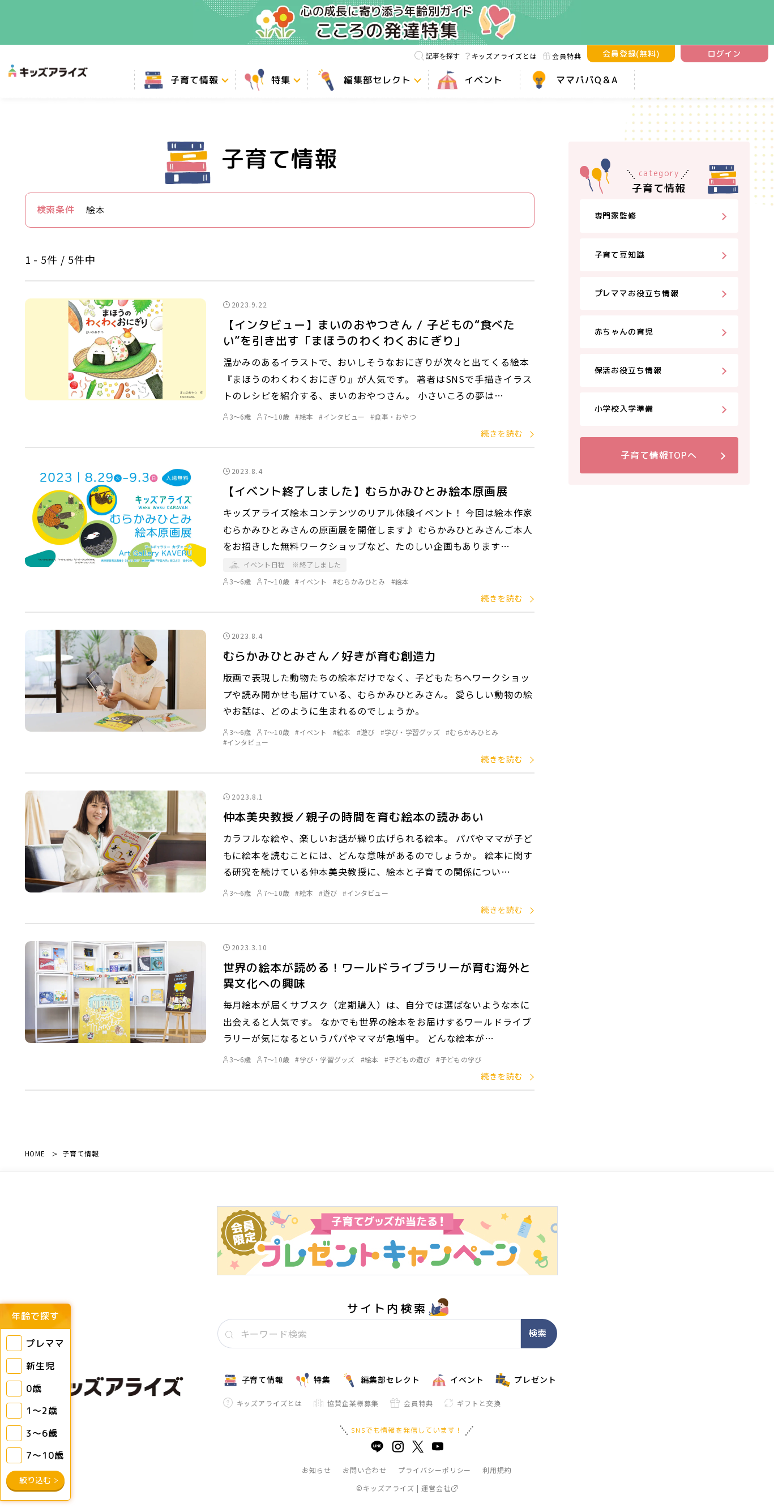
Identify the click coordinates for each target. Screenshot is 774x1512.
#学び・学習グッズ (410, 732)
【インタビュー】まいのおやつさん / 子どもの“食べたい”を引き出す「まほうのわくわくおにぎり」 (369, 332)
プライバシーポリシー (435, 1470)
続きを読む (502, 433)
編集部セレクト (381, 1380)
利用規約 (497, 1470)
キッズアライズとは (501, 56)
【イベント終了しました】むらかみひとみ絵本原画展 (365, 491)
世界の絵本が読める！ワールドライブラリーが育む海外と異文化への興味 (377, 975)
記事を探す (437, 56)
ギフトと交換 (472, 1403)
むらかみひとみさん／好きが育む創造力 (330, 656)
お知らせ (316, 1470)
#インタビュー (342, 416)
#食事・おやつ (393, 416)
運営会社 (439, 1488)
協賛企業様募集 (346, 1403)
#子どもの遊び (407, 1059)
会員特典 (562, 56)
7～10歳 (273, 416)
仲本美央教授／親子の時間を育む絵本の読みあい (353, 817)
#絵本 (304, 416)
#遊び (366, 732)
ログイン (725, 53)
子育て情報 (80, 1153)
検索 (537, 1333)
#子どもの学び (459, 1059)
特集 (313, 1380)
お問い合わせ (365, 1470)
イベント (457, 1380)
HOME (35, 1153)
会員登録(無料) (631, 53)
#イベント (311, 581)
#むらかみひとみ (359, 581)
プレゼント (526, 1380)
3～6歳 (237, 416)
